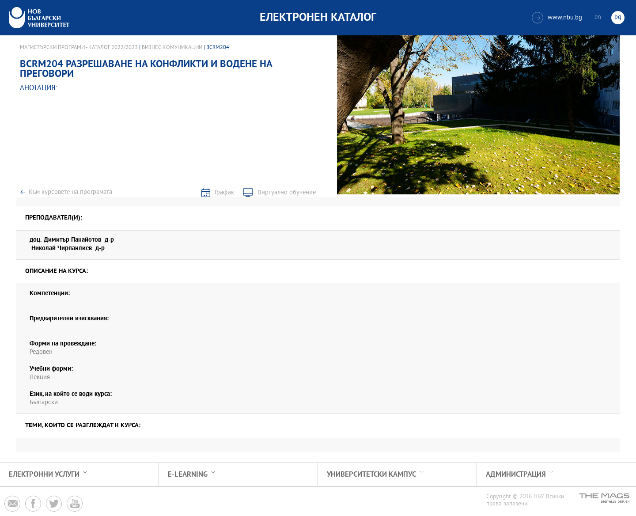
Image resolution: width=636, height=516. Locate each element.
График (224, 193)
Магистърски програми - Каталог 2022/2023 (79, 47)
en (597, 17)
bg (617, 17)
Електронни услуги (44, 474)
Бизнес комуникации (172, 47)
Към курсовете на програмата (70, 192)
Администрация (516, 474)
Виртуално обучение (286, 193)
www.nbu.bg (557, 17)
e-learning (188, 474)
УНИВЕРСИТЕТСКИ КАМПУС (371, 474)
